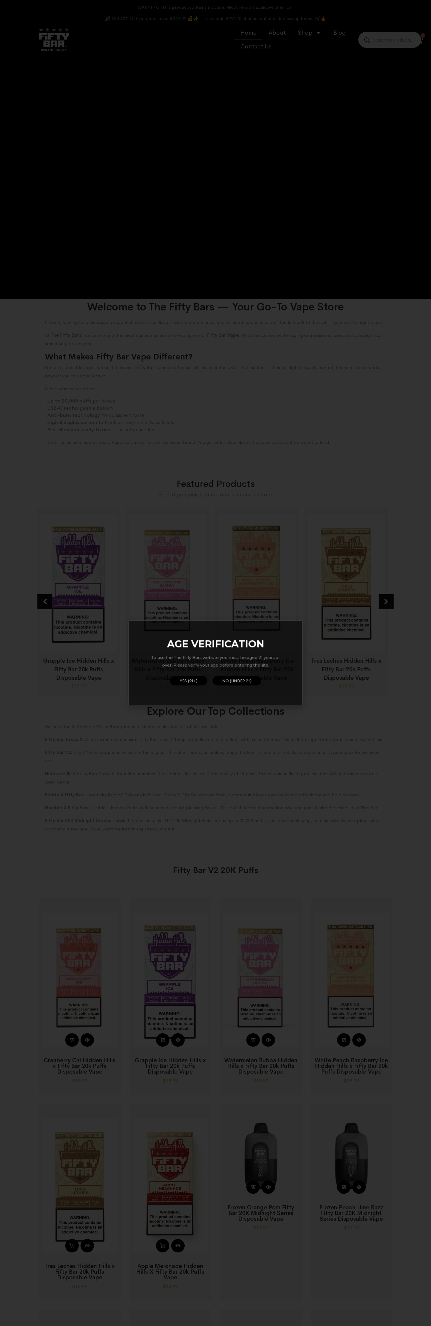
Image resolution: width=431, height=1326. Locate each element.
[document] (215, 663)
